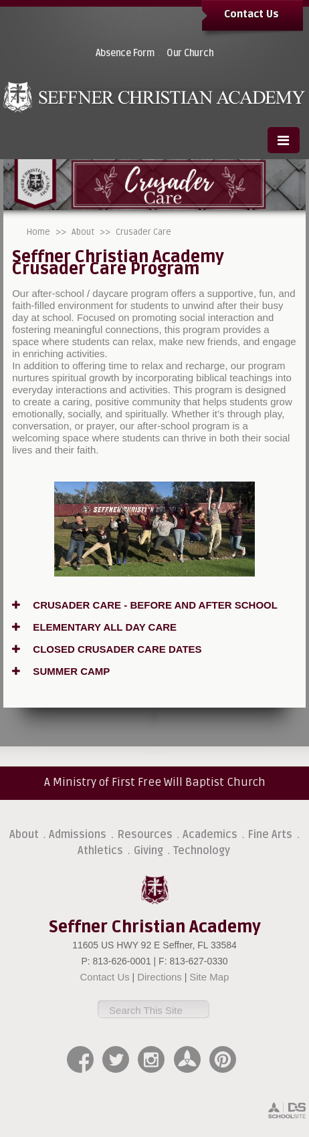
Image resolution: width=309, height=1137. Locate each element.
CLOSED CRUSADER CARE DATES (106, 649)
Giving (148, 850)
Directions (159, 977)
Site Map (209, 977)
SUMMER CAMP (61, 671)
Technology (201, 850)
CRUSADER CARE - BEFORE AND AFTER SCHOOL (145, 605)
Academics (210, 834)
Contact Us (251, 14)
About (83, 232)
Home (38, 232)
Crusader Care (143, 232)
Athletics (100, 850)
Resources (145, 834)
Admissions (77, 834)
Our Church (190, 53)
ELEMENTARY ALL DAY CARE (94, 627)
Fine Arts (269, 834)
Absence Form (125, 53)
